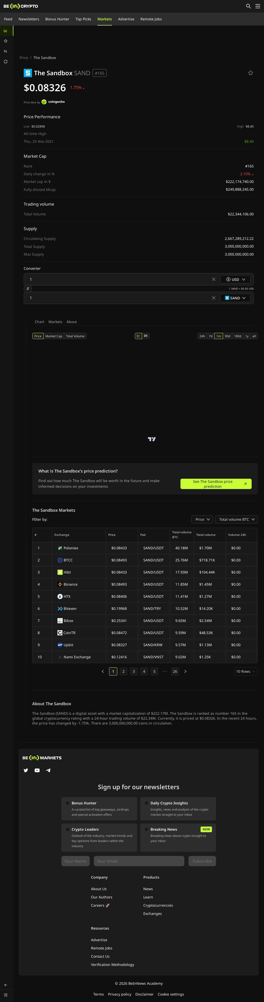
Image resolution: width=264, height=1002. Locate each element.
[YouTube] (37, 770)
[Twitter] (26, 770)
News (148, 888)
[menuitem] (6, 31)
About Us (99, 888)
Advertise (126, 18)
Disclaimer (144, 994)
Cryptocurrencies (158, 905)
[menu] (6, 46)
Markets (104, 18)
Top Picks (83, 18)
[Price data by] (53, 102)
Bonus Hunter (57, 18)
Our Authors (101, 897)
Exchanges (152, 913)
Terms (98, 994)
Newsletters (29, 18)
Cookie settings (171, 994)
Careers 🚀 (100, 905)
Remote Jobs (151, 18)
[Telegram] (48, 770)
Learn (148, 897)
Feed (8, 18)
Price (24, 57)
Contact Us (100, 956)
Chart (39, 321)
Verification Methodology (112, 964)
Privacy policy (119, 994)
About (72, 321)
